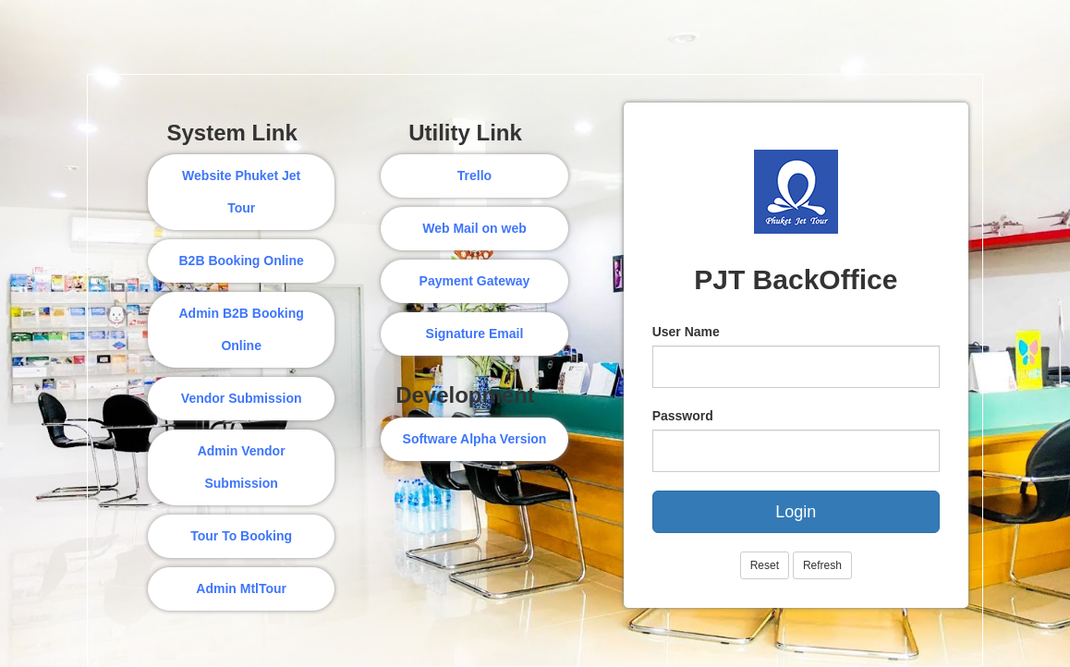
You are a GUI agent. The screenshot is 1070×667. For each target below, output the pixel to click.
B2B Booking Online (240, 260)
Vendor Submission (241, 398)
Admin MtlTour (241, 588)
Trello (474, 175)
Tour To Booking (241, 535)
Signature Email (475, 333)
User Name (686, 331)
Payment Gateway (474, 280)
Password (682, 415)
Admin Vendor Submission (242, 467)
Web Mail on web (474, 228)
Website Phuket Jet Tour (241, 191)
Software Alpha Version (475, 438)
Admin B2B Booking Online (240, 329)
